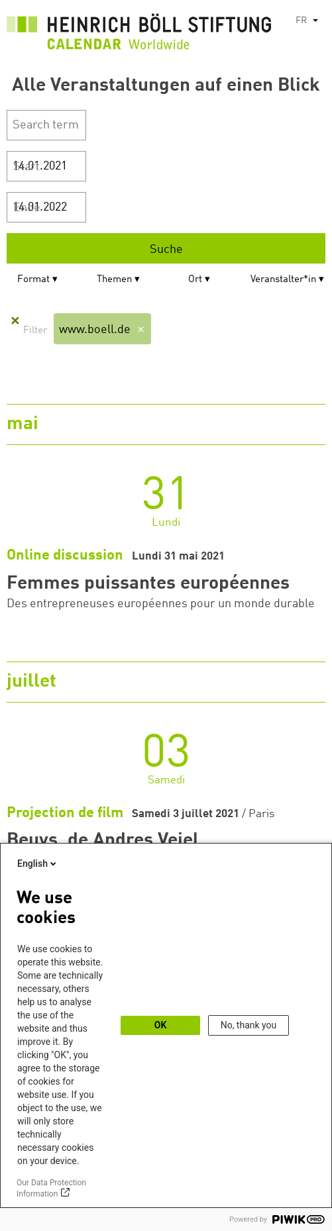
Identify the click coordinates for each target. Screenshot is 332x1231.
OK (160, 1025)
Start (26, 167)
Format (33, 280)
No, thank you (249, 1025)
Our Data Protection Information (51, 1188)
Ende (26, 208)
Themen (114, 280)
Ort (195, 280)
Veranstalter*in (283, 280)
